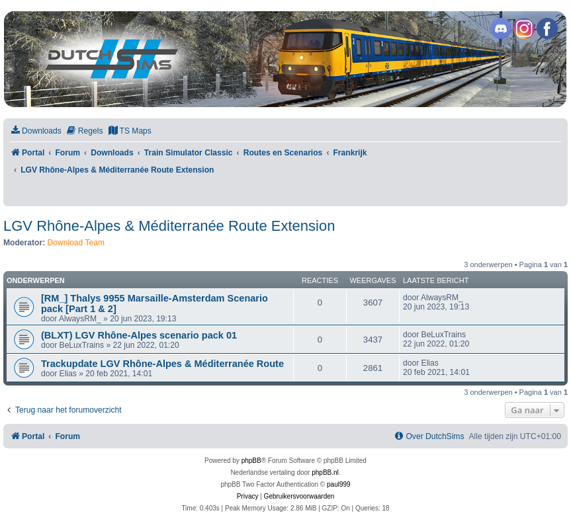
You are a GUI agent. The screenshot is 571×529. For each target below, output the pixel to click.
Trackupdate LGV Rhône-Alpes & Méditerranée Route (162, 363)
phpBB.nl (325, 472)
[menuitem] (36, 131)
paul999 (339, 484)
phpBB (251, 460)
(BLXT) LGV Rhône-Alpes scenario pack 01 (139, 335)
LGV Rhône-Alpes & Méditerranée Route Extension (169, 226)
